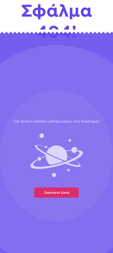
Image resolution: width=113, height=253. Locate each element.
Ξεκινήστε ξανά (56, 192)
